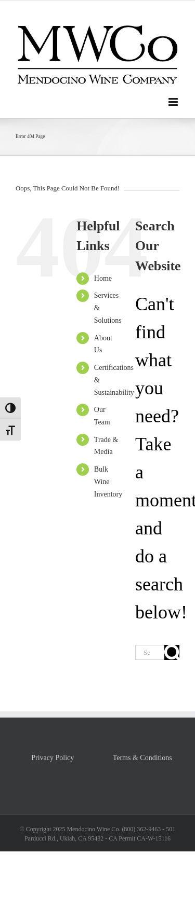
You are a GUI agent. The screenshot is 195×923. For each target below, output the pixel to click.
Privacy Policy (52, 758)
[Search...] (149, 652)
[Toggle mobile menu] (173, 102)
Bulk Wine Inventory (108, 481)
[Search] (171, 652)
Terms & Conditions (142, 758)
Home (103, 278)
